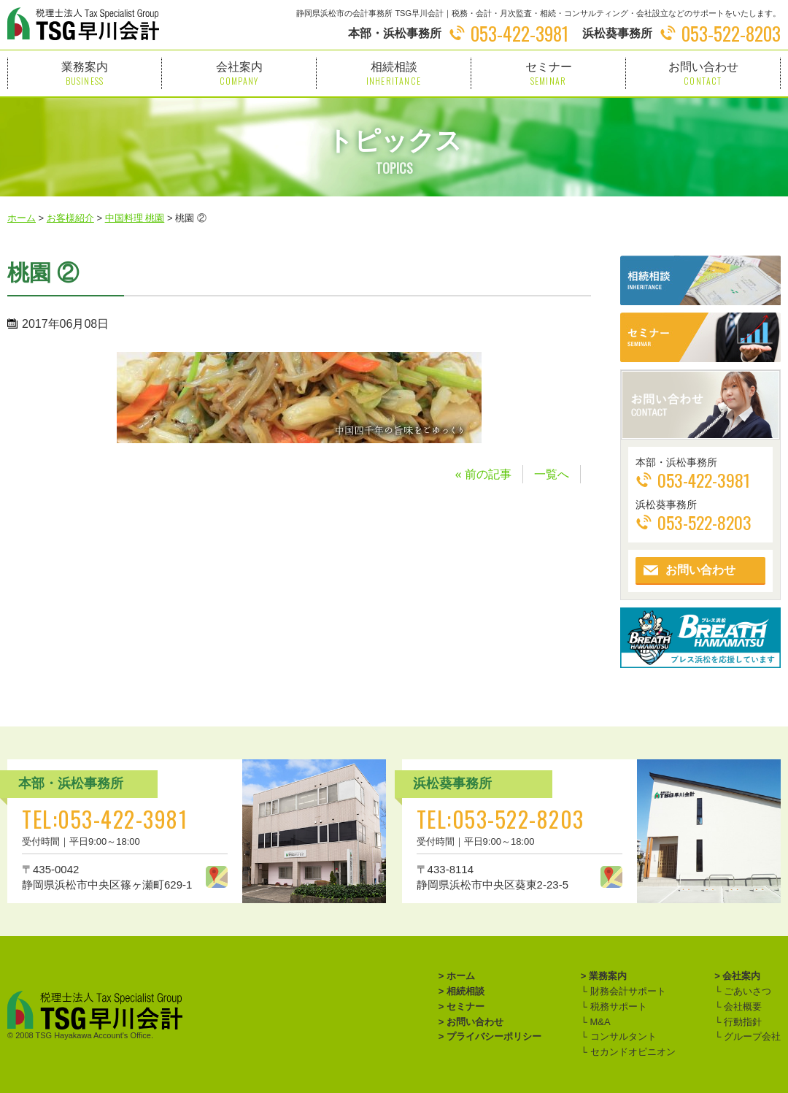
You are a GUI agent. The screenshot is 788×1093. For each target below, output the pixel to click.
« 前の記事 (483, 474)
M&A (599, 1021)
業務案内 (84, 73)
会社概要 (741, 1006)
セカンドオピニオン (631, 1051)
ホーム (461, 975)
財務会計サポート (626, 991)
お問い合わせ (703, 73)
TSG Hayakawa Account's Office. (94, 1035)
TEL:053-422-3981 (105, 818)
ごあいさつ (746, 991)
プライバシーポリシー (494, 1036)
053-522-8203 (731, 33)
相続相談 (394, 73)
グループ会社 (751, 1036)
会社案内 (239, 73)
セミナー (548, 73)
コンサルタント (622, 1036)
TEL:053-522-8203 (500, 818)
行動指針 (741, 1021)
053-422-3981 (519, 33)
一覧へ (551, 474)
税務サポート (617, 1006)
